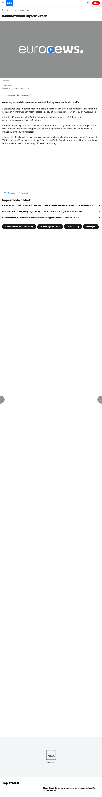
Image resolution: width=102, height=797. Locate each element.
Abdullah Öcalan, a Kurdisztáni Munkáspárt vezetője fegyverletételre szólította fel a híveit (40, 217)
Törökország (24, 10)
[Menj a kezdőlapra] (9, 3)
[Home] (3, 10)
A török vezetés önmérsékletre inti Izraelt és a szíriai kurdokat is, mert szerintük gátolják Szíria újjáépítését (47, 205)
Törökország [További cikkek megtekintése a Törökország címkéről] (73, 227)
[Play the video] (51, 49)
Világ (15, 10)
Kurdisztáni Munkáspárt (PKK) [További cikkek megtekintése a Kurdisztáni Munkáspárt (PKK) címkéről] (19, 227)
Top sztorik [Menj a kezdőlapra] (10, 783)
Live (96, 3)
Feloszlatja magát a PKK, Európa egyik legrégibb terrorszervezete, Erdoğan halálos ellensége (42, 211)
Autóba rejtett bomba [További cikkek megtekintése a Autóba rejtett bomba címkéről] (50, 227)
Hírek (9, 10)
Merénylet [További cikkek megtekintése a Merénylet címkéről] (90, 227)
